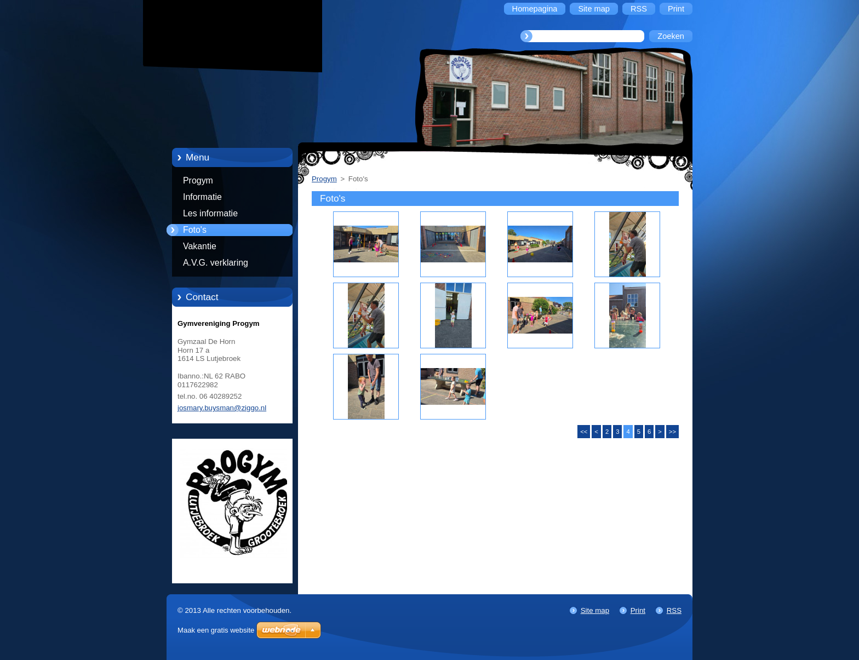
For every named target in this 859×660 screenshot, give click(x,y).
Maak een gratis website (215, 630)
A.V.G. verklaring (215, 262)
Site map (595, 610)
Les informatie (210, 213)
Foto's (195, 229)
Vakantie (199, 246)
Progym (198, 180)
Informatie (202, 197)
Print (638, 610)
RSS (674, 610)
